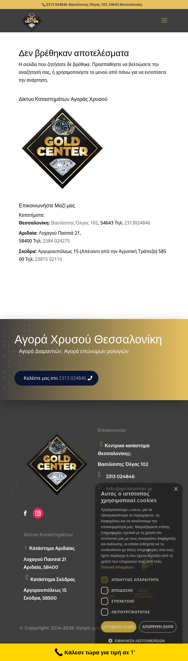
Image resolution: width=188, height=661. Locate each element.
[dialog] (138, 569)
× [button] (175, 489)
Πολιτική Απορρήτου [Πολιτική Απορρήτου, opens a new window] (117, 567)
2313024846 (137, 223)
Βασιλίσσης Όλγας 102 (74, 223)
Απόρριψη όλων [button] (157, 626)
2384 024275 (56, 241)
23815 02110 (48, 259)
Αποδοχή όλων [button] (119, 626)
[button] (138, 640)
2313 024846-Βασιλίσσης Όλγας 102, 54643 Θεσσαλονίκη (94, 5)
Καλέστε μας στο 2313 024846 (55, 378)
